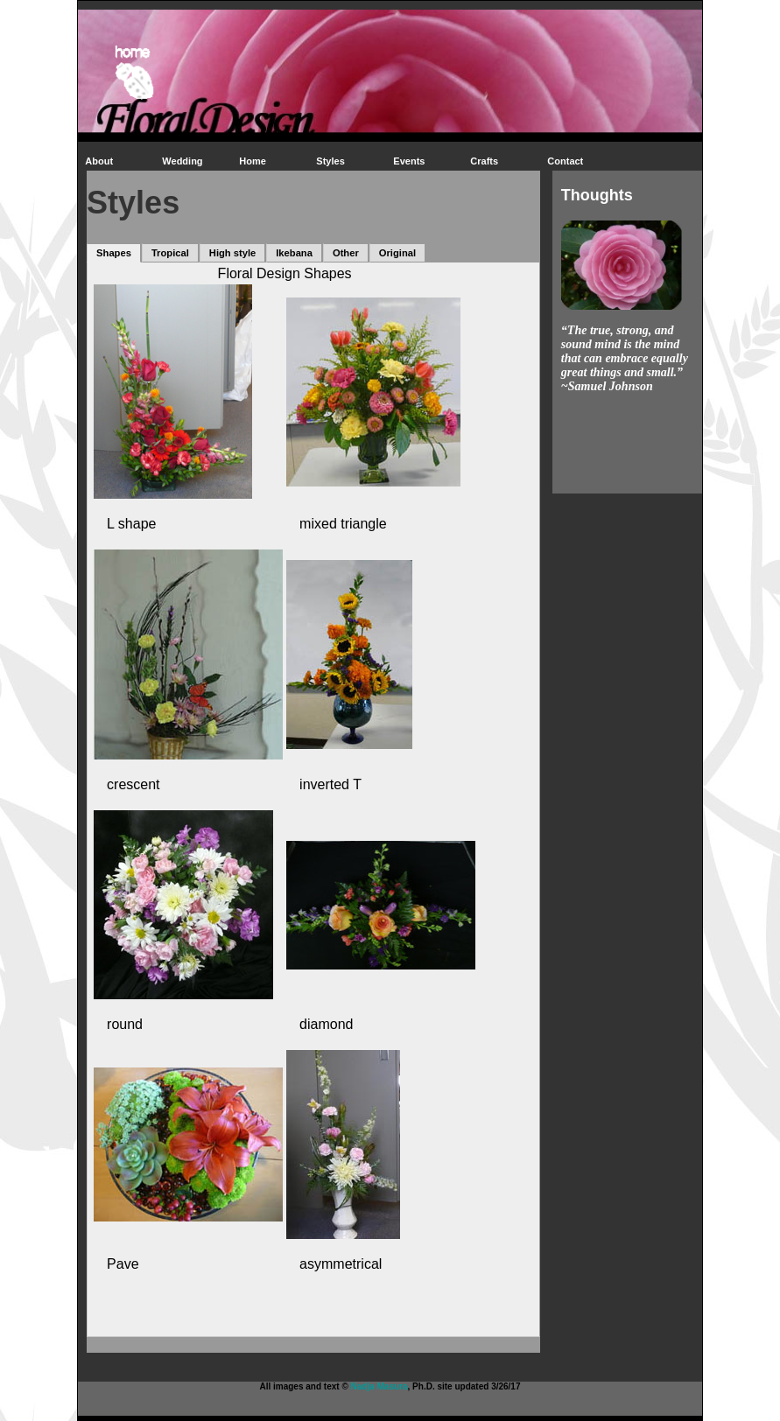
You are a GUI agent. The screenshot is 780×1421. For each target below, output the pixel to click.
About (99, 161)
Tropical (170, 253)
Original (397, 253)
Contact (565, 161)
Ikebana (294, 253)
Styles (330, 161)
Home (252, 161)
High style (232, 253)
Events (409, 161)
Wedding (182, 161)
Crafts (484, 161)
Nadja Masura (379, 1386)
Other (346, 253)
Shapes (113, 253)
